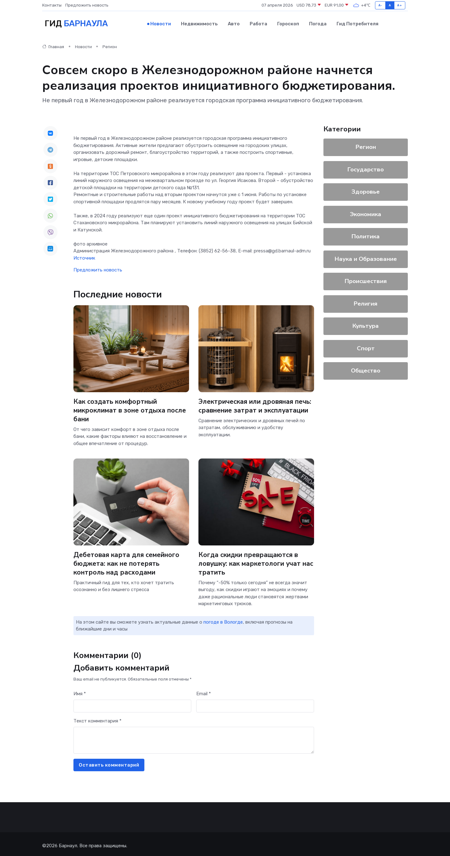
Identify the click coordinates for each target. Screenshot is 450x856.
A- (380, 5)
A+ (399, 5)
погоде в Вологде (223, 619)
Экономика (365, 211)
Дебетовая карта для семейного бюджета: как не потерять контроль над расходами (130, 560)
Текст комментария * (97, 718)
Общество (365, 367)
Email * (203, 690)
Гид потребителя (357, 22)
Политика (366, 233)
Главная (53, 43)
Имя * (79, 690)
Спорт (366, 345)
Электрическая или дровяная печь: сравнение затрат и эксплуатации (250, 407)
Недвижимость (199, 22)
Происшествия (366, 278)
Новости (160, 22)
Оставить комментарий (109, 762)
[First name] (132, 702)
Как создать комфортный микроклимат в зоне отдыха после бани (123, 407)
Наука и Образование (366, 256)
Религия (366, 300)
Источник (84, 255)
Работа (258, 22)
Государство (366, 166)
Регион (109, 43)
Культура (365, 323)
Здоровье (366, 189)
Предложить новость (86, 5)
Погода (318, 22)
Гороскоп (288, 22)
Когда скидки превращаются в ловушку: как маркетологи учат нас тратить (253, 560)
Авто (234, 22)
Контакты (52, 5)
